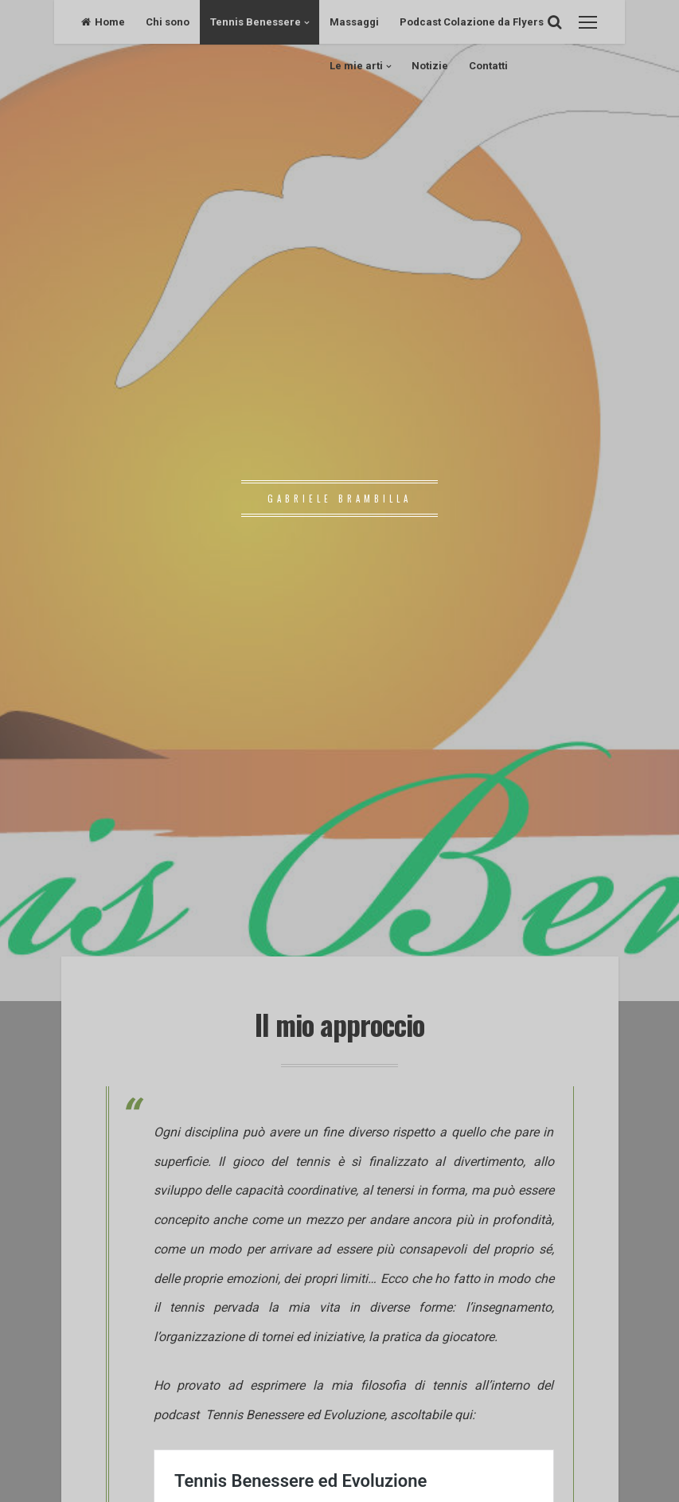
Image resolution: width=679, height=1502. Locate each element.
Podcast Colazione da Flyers (472, 22)
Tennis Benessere (255, 22)
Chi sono (167, 22)
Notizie (430, 66)
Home (103, 22)
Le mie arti (356, 66)
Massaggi (354, 22)
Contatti (488, 66)
